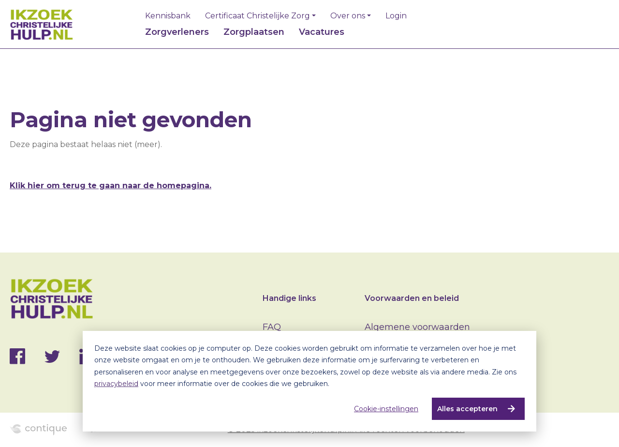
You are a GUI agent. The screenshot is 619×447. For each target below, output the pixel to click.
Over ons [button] (347, 16)
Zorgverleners (177, 32)
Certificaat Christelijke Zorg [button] (257, 16)
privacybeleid (116, 383)
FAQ (272, 327)
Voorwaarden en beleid (412, 298)
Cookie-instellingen (386, 408)
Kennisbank (168, 16)
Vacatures (321, 32)
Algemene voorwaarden (417, 327)
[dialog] (309, 381)
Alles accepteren (467, 408)
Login (396, 16)
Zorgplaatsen (253, 32)
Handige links (289, 298)
